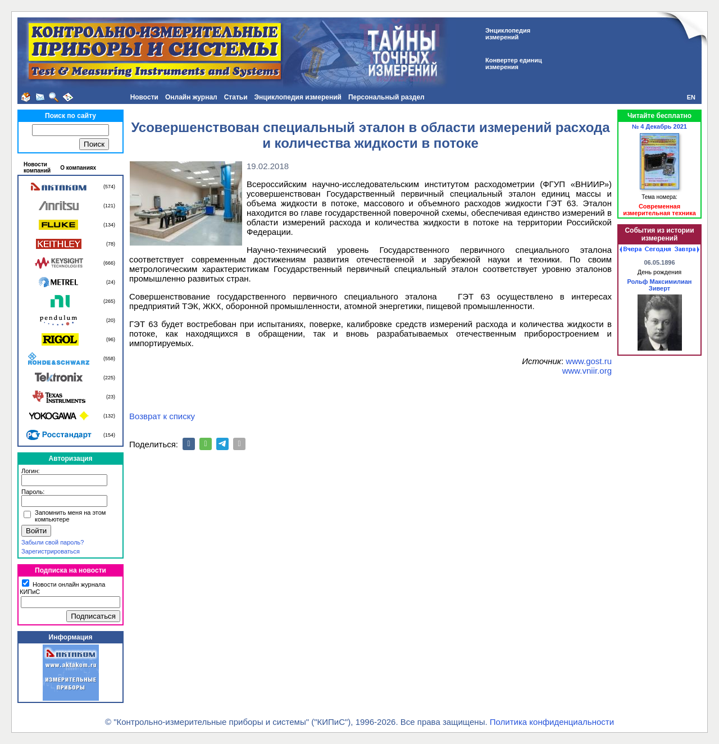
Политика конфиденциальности (552, 722)
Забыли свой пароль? (52, 542)
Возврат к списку (162, 416)
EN (691, 97)
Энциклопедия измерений (298, 97)
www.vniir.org (587, 370)
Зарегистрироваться (50, 551)
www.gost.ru (589, 361)
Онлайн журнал (191, 97)
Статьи (236, 97)
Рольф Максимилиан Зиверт (659, 285)
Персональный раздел (386, 97)
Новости (144, 97)
